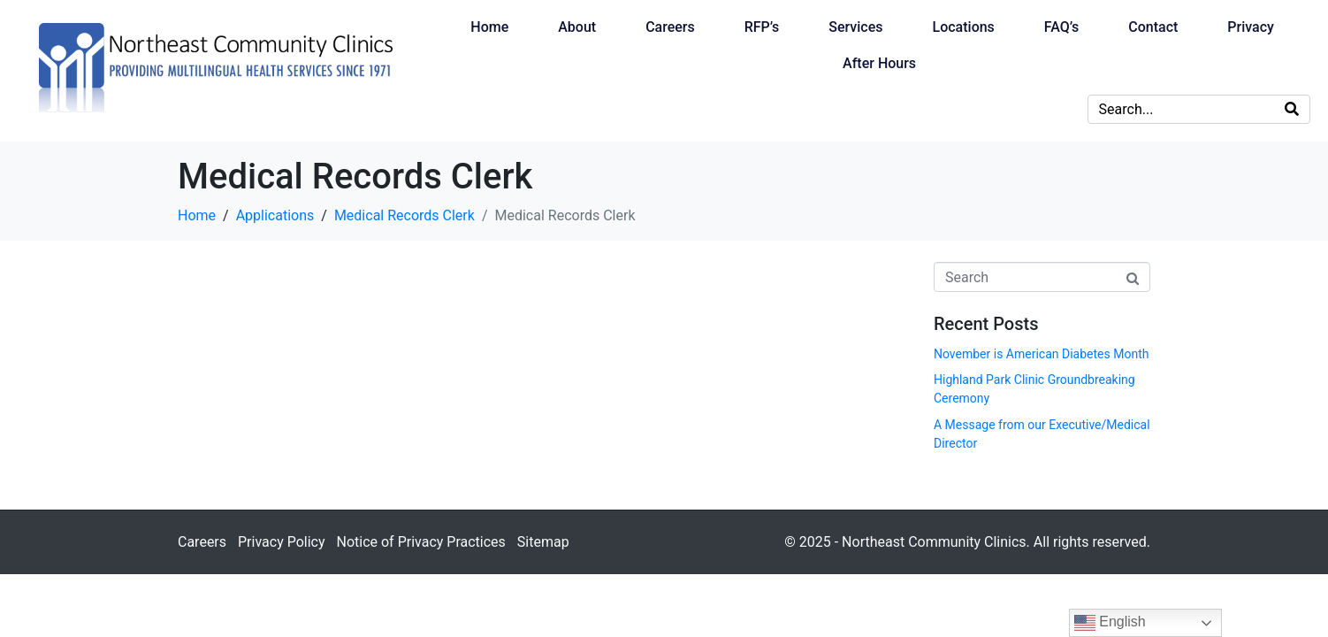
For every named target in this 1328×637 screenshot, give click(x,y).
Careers (670, 27)
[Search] (1291, 109)
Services (855, 27)
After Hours (879, 63)
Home (489, 27)
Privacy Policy (281, 541)
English (1110, 622)
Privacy (1250, 27)
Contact (1153, 27)
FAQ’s (1061, 27)
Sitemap (543, 541)
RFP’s (762, 27)
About (577, 27)
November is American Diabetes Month (1041, 354)
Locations (964, 27)
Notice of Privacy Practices (420, 541)
